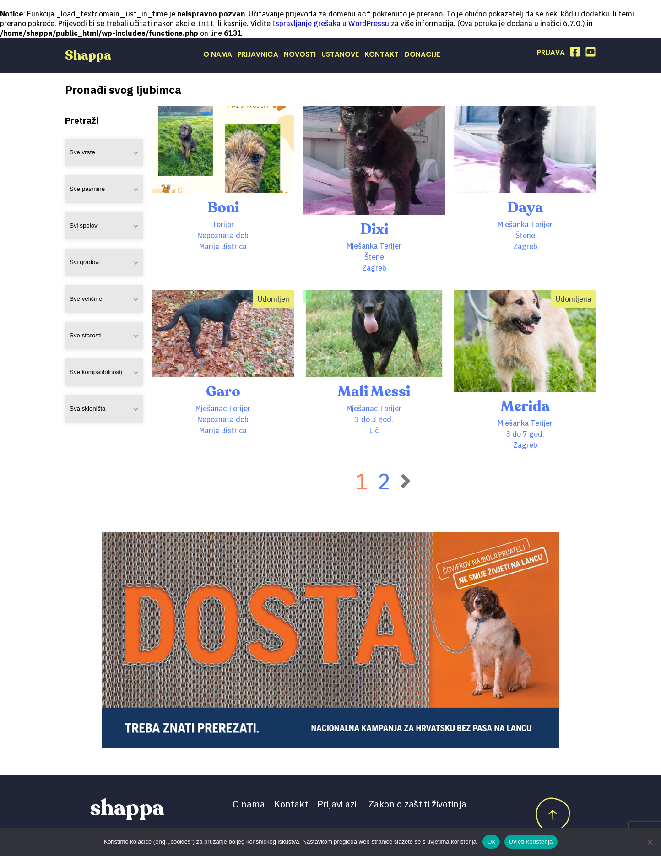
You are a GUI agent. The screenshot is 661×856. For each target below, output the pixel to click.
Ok (491, 841)
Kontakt (381, 56)
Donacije (422, 56)
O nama (217, 56)
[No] (649, 841)
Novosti (300, 56)
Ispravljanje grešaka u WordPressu (330, 24)
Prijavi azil (338, 805)
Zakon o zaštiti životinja (417, 805)
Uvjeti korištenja (531, 841)
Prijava (551, 54)
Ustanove (340, 56)
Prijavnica (258, 56)
